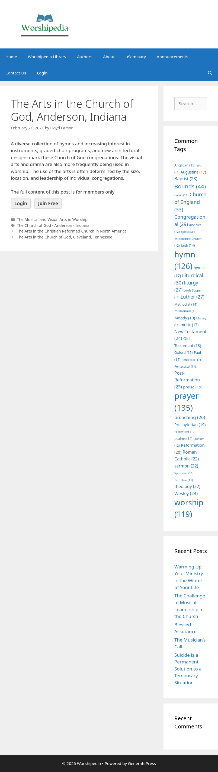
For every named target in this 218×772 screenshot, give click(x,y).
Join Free (48, 203)
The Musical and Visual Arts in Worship (52, 219)
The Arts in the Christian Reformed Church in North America (72, 231)
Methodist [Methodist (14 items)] (185, 304)
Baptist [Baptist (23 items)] (185, 179)
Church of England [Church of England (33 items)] (190, 202)
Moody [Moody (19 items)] (184, 317)
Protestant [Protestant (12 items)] (184, 432)
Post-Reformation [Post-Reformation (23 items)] (187, 380)
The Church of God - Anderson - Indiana (53, 225)
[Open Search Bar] (210, 73)
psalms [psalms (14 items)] (183, 438)
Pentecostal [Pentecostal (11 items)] (185, 366)
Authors (84, 56)
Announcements (172, 56)
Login (42, 73)
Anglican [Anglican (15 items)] (184, 165)
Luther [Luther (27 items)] (192, 297)
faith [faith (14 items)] (188, 245)
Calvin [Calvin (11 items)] (181, 195)
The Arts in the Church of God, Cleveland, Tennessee (65, 237)
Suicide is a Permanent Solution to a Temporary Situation (188, 669)
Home (11, 56)
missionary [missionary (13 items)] (185, 311)
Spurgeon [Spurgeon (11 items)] (183, 473)
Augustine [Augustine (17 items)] (193, 172)
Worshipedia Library (47, 56)
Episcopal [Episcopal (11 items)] (190, 232)
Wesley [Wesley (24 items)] (186, 493)
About (109, 56)
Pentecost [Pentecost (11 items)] (191, 360)
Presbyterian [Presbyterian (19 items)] (190, 424)
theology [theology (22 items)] (187, 486)
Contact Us (15, 73)
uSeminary (136, 56)
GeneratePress (142, 763)
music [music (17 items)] (189, 324)
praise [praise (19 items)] (192, 387)
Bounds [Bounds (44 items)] (190, 186)
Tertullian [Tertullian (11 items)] (183, 480)
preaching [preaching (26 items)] (189, 417)
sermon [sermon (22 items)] (186, 466)
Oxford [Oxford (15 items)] (183, 352)
